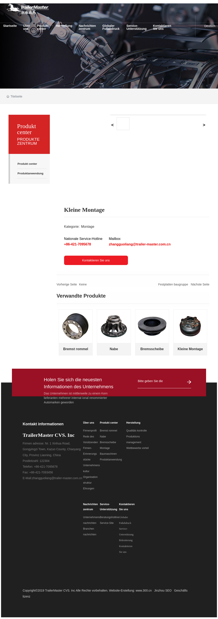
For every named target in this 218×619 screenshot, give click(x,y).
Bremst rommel (75, 349)
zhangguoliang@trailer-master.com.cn (140, 244)
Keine (83, 284)
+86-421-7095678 (77, 244)
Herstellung (133, 422)
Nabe (114, 349)
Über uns (88, 422)
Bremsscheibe (152, 349)
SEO (168, 590)
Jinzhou (159, 590)
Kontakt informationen (43, 424)
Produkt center (109, 422)
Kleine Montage (190, 349)
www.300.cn (144, 590)
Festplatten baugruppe (173, 284)
